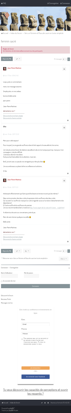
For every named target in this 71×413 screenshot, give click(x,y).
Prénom (24, 329)
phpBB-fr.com (13, 410)
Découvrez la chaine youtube (12, 118)
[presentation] (37, 356)
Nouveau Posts (6, 299)
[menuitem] (3, 3)
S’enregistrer (14, 267)
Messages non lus (7, 303)
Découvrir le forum (7, 295)
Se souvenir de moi (9, 281)
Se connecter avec (35, 376)
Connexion (4, 267)
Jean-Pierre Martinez (14, 68)
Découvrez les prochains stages (13, 116)
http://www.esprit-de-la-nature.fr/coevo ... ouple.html (47, 207)
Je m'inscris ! (35, 368)
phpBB (11, 408)
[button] (63, 59)
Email (23, 319)
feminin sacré (8, 41)
